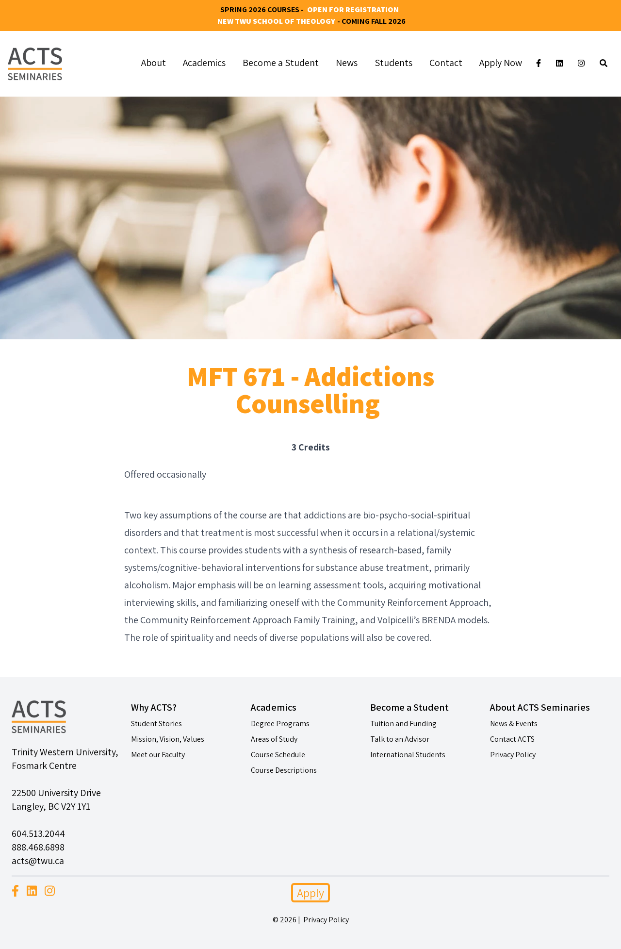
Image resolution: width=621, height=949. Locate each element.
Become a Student (281, 62)
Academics (204, 62)
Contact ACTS (512, 739)
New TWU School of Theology (276, 21)
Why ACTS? (154, 707)
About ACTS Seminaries (540, 707)
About (153, 62)
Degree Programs (280, 723)
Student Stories (156, 723)
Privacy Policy (513, 754)
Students (393, 62)
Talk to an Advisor (399, 739)
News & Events (514, 723)
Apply (310, 892)
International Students (407, 754)
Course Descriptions (284, 770)
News (347, 62)
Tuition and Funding (403, 723)
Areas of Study (274, 739)
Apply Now (500, 62)
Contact (445, 62)
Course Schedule (278, 754)
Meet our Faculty (158, 754)
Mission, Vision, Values (167, 739)
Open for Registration (353, 9)
